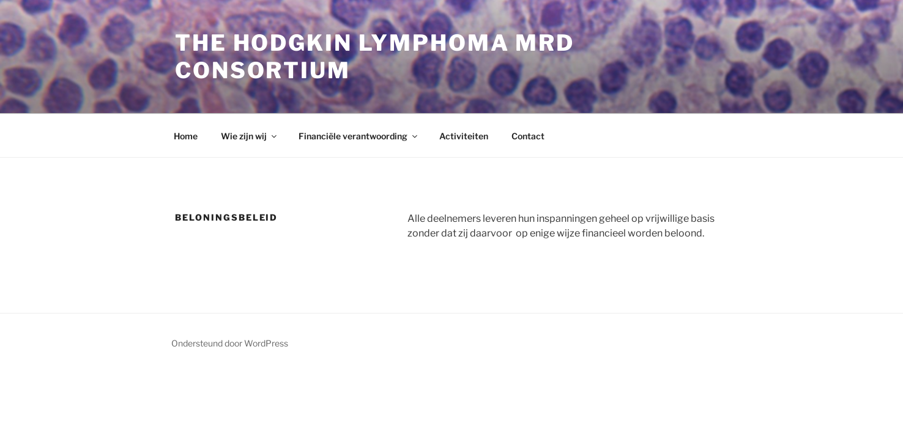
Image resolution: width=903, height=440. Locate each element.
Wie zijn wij (249, 136)
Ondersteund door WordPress (229, 343)
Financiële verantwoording (359, 136)
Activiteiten (463, 136)
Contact (527, 136)
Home (186, 136)
